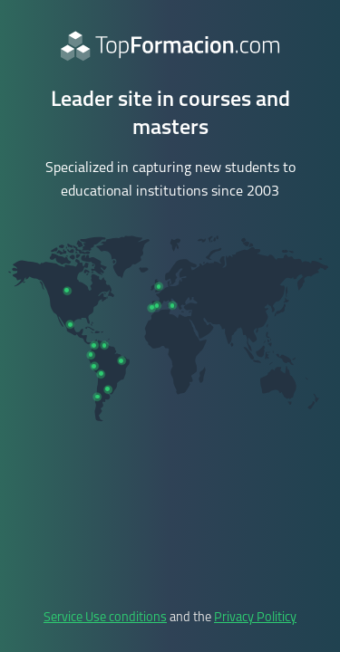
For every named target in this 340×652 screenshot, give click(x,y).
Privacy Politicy (255, 618)
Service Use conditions (105, 618)
